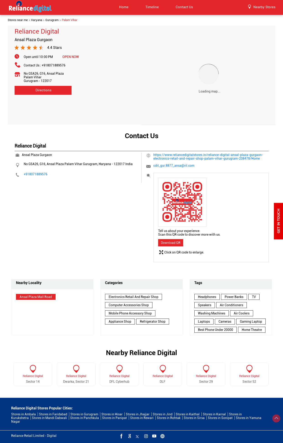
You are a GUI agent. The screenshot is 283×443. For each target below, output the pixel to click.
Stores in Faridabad (53, 414)
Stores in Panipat (114, 418)
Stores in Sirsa (194, 418)
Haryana (36, 20)
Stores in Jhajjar (137, 414)
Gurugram (52, 20)
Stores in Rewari (142, 418)
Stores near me (18, 20)
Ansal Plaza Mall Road (36, 297)
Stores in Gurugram (84, 414)
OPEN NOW (70, 57)
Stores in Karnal (214, 414)
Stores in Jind (162, 414)
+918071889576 (53, 65)
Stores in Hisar (112, 414)
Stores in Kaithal (188, 414)
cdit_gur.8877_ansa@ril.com (173, 165)
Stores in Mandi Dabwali (49, 418)
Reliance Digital (33, 376)
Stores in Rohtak (168, 418)
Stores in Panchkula (84, 418)
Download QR (170, 243)
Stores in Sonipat (220, 418)
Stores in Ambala (23, 414)
